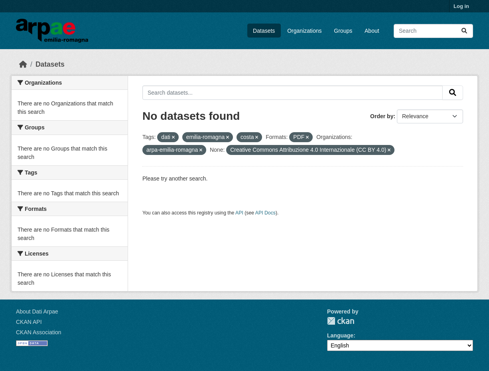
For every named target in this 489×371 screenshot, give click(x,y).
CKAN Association (38, 332)
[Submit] (464, 31)
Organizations (304, 31)
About (372, 31)
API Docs (265, 213)
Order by (381, 116)
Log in (461, 6)
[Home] (23, 64)
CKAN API (29, 322)
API (239, 213)
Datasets (264, 31)
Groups (343, 31)
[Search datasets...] (433, 31)
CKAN (340, 321)
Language (340, 335)
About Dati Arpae (37, 311)
